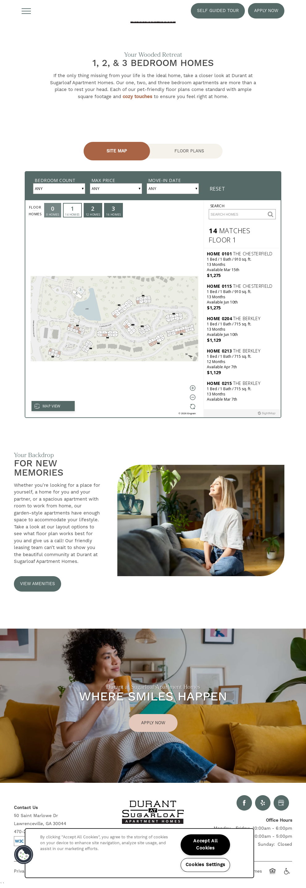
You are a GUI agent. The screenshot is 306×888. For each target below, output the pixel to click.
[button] (218, 11)
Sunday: (266, 844)
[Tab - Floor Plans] (189, 151)
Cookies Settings (206, 865)
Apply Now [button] (153, 723)
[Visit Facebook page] (244, 803)
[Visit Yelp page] (262, 803)
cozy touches (137, 97)
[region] (139, 853)
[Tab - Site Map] (116, 151)
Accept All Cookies (205, 844)
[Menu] (26, 11)
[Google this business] (281, 803)
